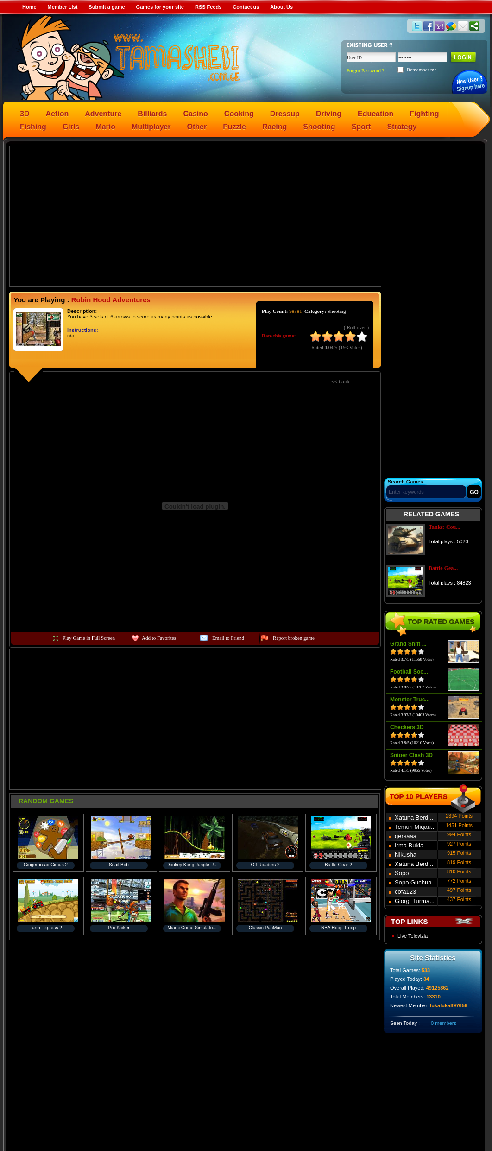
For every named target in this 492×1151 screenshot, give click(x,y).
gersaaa (405, 836)
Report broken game (294, 638)
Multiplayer (151, 127)
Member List (63, 7)
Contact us (246, 7)
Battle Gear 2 (338, 864)
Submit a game (106, 7)
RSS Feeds (208, 7)
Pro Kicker (118, 927)
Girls (71, 127)
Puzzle (234, 127)
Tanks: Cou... (444, 527)
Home (29, 7)
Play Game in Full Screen (89, 638)
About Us (281, 7)
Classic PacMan (265, 927)
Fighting (424, 114)
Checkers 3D (407, 727)
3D (24, 114)
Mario (105, 127)
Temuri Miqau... (415, 826)
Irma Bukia (409, 845)
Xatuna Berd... (414, 817)
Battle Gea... (443, 568)
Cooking (239, 114)
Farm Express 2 (45, 927)
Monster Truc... (409, 699)
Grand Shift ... (408, 644)
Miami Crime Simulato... (191, 927)
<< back (340, 381)
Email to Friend (228, 638)
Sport (361, 127)
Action (57, 114)
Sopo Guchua (413, 882)
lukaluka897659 (448, 1005)
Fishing (33, 127)
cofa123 (405, 891)
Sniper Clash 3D (411, 755)
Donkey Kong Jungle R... (192, 864)
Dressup (285, 114)
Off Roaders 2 (265, 864)
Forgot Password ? (366, 70)
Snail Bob (119, 864)
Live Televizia (412, 936)
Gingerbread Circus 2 (46, 864)
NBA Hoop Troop (338, 927)
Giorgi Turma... (415, 900)
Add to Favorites (159, 638)
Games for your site (160, 7)
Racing (274, 127)
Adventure (103, 114)
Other (197, 127)
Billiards (152, 114)
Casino (195, 114)
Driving (328, 114)
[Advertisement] (195, 215)
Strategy (401, 127)
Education (375, 114)
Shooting (319, 127)
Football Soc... (409, 671)
